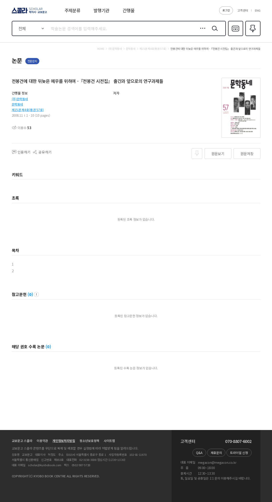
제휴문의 (216, 452)
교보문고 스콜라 (22, 440)
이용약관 (42, 440)
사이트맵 (109, 440)
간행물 (128, 10)
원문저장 (247, 153)
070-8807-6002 (238, 441)
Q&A (199, 452)
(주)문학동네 (20, 99)
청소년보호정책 (89, 440)
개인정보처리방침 (63, 440)
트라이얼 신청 (239, 452)
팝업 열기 (36, 294)
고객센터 (242, 10)
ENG (257, 10)
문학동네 (17, 104)
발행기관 (101, 10)
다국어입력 (235, 35)
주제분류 (72, 10)
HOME (100, 48)
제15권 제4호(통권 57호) (28, 110)
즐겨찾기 (252, 35)
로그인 (226, 10)
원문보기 (217, 153)
